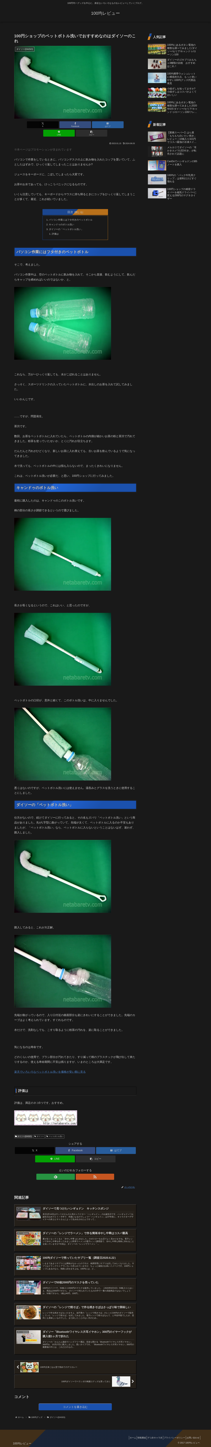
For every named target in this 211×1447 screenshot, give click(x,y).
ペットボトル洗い (54, 1129)
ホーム (125, 1437)
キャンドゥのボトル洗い (62, 216)
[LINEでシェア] (96, 124)
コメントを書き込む (75, 1406)
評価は (56, 226)
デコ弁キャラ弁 (150, 1437)
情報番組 (135, 1437)
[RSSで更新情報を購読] (79, 1170)
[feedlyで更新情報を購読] (72, 1170)
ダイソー (39, 1129)
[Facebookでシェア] (54, 124)
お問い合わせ (192, 1437)
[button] (116, 124)
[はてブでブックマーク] (75, 124)
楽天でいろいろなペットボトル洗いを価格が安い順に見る (50, 1064)
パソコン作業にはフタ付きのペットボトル (72, 211)
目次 (70, 203)
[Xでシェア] (34, 124)
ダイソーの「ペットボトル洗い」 (67, 221)
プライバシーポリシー (172, 1437)
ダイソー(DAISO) (23, 1129)
